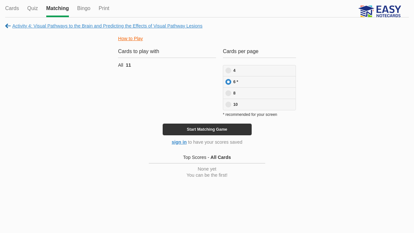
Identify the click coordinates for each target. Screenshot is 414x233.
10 (235, 104)
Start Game (207, 129)
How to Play (130, 38)
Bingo (84, 8)
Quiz (32, 8)
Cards (12, 8)
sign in (179, 142)
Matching (57, 8)
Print (104, 8)
